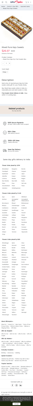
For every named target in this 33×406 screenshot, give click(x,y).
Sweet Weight (5, 69)
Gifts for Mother (18, 343)
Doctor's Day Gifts (12, 7)
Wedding (17, 353)
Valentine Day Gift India (7, 359)
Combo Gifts (4, 370)
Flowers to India (5, 367)
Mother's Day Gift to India (22, 359)
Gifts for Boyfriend (8, 343)
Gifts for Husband (15, 342)
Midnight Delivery (14, 368)
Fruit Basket (24, 368)
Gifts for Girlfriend (26, 342)
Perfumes (24, 372)
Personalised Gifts (19, 374)
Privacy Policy (5, 326)
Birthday (3, 353)
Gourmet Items (25, 7)
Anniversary (10, 353)
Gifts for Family (10, 345)
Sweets (26, 370)
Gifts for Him (13, 334)
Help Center (18, 324)
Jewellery (10, 374)
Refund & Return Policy (16, 326)
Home (3, 7)
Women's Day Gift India (21, 361)
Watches (3, 374)
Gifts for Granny (20, 345)
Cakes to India (15, 367)
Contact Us (11, 324)
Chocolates (20, 370)
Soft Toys (4, 372)
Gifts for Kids (21, 334)
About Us (3, 324)
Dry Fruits (12, 370)
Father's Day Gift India (7, 361)
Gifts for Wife (5, 342)
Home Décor (11, 375)
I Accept (16, 404)
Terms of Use (26, 324)
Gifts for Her (4, 334)
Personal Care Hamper (14, 372)
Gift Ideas (13, 328)
